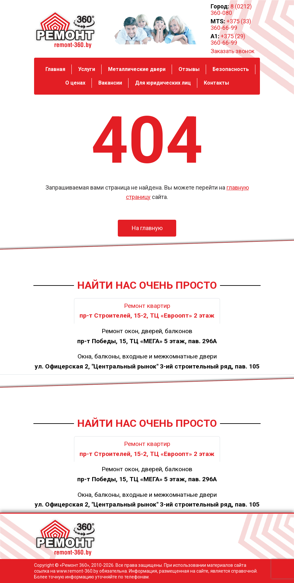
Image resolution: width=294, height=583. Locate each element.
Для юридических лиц (163, 83)
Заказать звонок (232, 51)
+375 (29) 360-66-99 (228, 39)
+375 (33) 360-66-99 (231, 24)
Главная (55, 69)
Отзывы (189, 69)
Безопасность (231, 69)
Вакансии (110, 83)
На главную (147, 228)
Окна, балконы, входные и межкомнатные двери (147, 361)
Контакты (216, 83)
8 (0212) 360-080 (231, 9)
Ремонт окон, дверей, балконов (147, 336)
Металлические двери (136, 69)
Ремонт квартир (147, 311)
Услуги (86, 69)
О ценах (75, 83)
